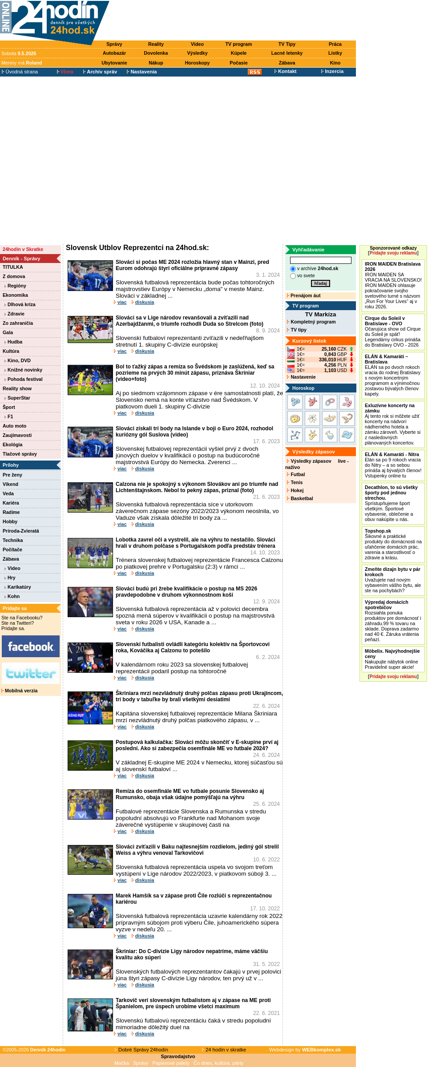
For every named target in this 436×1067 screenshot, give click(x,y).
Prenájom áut (303, 295)
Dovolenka (156, 53)
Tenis (295, 482)
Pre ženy (12, 474)
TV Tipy (287, 44)
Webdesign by (305, 1049)
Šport (9, 407)
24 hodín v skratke (224, 1049)
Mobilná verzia (19, 690)
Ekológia (12, 444)
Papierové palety (171, 1063)
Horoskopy (197, 62)
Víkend (10, 484)
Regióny (15, 285)
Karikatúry (17, 587)
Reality (156, 44)
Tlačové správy (20, 454)
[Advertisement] (83, 160)
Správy (114, 44)
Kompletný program (311, 321)
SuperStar (17, 397)
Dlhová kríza (20, 304)
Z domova (14, 276)
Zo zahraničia (18, 323)
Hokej (295, 490)
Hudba (13, 341)
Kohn (12, 596)
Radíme (11, 512)
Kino (335, 62)
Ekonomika (15, 295)
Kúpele (239, 53)
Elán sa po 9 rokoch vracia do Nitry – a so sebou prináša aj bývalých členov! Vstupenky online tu (393, 465)
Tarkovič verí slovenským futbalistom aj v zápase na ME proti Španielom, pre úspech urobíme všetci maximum (193, 1003)
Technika (13, 540)
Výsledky (197, 53)
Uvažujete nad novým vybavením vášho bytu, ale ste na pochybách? (393, 579)
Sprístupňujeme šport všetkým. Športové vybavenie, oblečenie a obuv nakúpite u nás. (391, 503)
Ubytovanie (114, 62)
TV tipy (296, 329)
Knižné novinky (23, 369)
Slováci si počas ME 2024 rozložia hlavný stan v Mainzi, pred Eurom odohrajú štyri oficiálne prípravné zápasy (192, 265)
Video (197, 44)
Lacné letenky (287, 53)
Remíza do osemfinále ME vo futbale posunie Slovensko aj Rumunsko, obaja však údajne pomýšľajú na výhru (190, 794)
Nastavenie (301, 377)
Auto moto (14, 425)
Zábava (287, 62)
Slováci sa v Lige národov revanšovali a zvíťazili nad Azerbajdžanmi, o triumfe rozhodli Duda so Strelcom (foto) (189, 321)
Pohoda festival (23, 379)
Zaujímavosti (17, 435)
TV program (239, 44)
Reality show (17, 388)
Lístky (335, 53)
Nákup (156, 62)
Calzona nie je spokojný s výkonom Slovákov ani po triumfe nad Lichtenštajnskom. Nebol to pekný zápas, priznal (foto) (197, 487)
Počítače (12, 549)
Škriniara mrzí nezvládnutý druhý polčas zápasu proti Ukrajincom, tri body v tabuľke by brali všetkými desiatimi (199, 696)
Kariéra (11, 502)
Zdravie (14, 313)
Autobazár (114, 53)
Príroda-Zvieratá (21, 531)
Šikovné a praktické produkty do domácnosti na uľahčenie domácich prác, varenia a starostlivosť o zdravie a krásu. (393, 544)
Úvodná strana (20, 71)
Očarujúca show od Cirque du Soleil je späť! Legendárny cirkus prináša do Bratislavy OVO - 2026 (393, 331)
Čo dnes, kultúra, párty (219, 1063)
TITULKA (13, 267)
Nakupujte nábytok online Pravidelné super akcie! (392, 659)
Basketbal (300, 498)
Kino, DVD (17, 360)
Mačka (121, 1063)
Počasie (238, 62)
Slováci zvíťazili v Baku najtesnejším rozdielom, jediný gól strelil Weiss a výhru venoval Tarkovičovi (197, 850)
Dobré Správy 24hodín (141, 1049)
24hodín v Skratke (23, 249)
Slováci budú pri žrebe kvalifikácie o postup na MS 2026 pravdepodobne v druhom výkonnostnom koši (186, 592)
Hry (10, 577)
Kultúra (11, 351)
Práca (335, 44)
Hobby (10, 521)
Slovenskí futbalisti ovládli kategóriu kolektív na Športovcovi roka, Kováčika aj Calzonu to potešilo (193, 647)
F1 (8, 416)
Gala (8, 332)
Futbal (296, 474)
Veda (8, 493)
